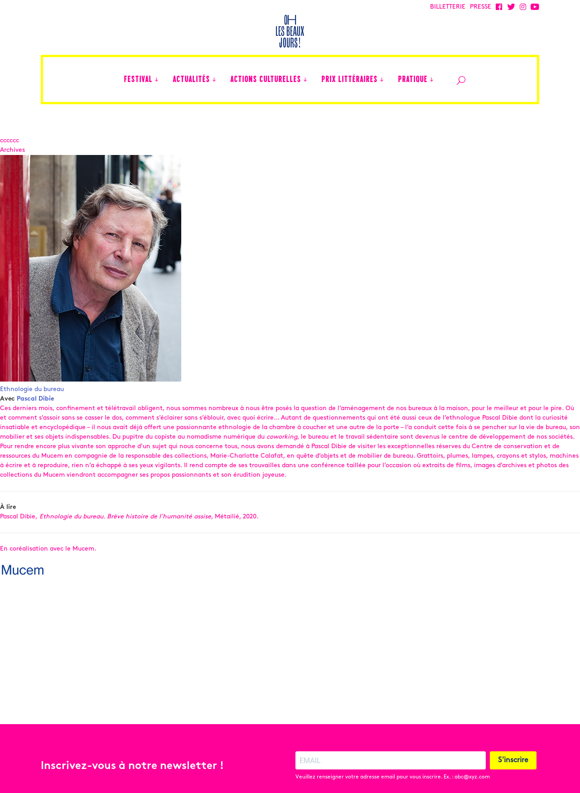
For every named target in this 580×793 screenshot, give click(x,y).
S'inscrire (513, 743)
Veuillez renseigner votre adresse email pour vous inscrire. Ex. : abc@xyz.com (392, 760)
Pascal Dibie (35, 399)
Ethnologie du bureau (32, 389)
